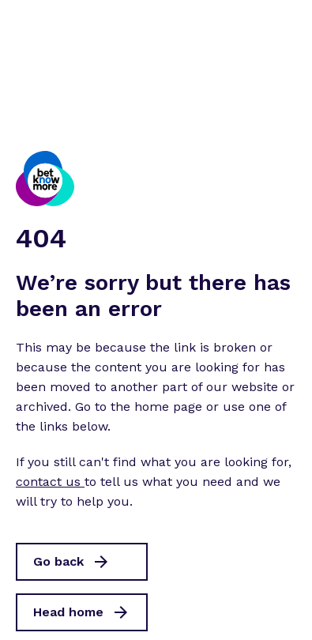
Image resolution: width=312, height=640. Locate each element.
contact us (50, 481)
